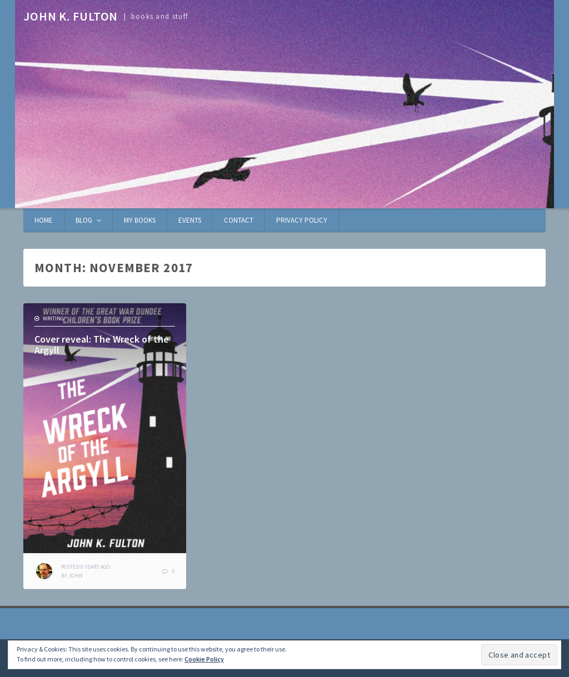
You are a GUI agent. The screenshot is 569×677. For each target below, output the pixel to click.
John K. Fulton (70, 16)
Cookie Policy (204, 659)
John (75, 575)
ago (85, 566)
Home (43, 220)
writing (53, 318)
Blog (84, 220)
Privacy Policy (301, 220)
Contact (238, 220)
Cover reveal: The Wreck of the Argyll (101, 345)
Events (189, 220)
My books (140, 220)
